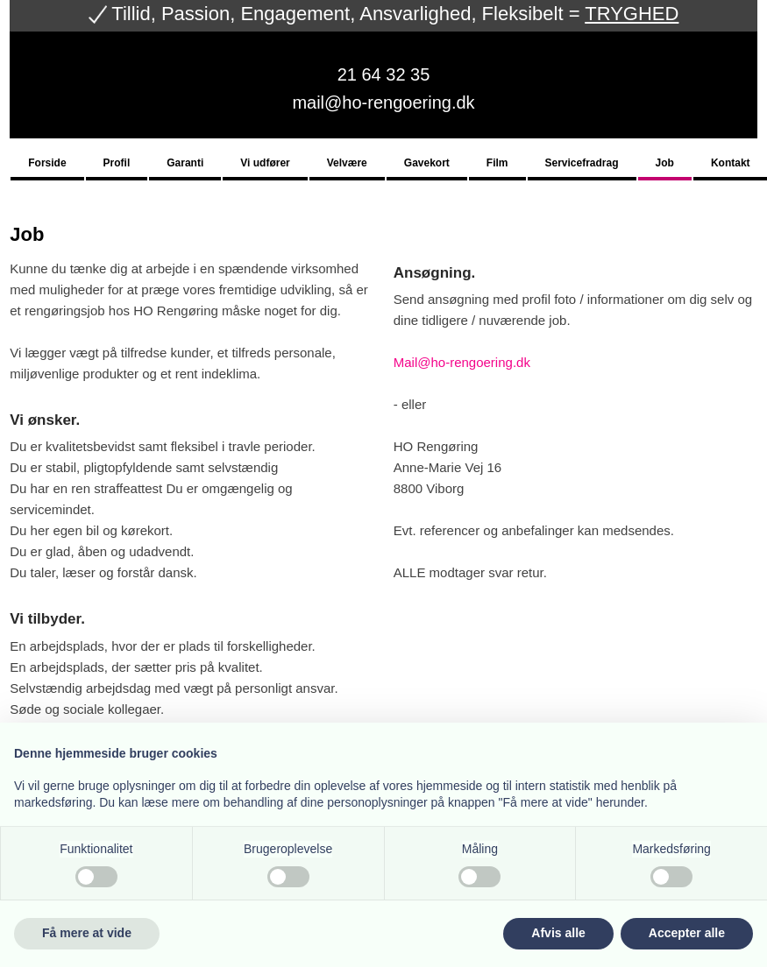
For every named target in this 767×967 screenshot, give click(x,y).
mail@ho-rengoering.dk (383, 102)
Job (665, 163)
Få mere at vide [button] (86, 933)
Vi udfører (264, 163)
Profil (117, 163)
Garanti (185, 163)
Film (497, 163)
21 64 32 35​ (383, 74)
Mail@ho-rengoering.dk (462, 362)
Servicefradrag (582, 163)
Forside (47, 163)
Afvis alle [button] (558, 933)
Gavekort (427, 163)
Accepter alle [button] (687, 933)
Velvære (347, 163)
